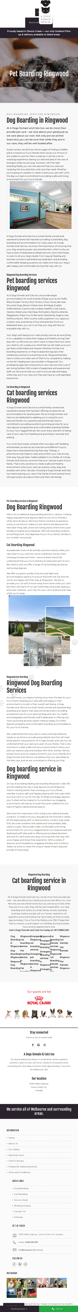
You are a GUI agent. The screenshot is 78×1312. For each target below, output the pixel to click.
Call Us (57, 1309)
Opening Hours (16, 1155)
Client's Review (16, 1161)
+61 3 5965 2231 (61, 930)
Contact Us (20, 1211)
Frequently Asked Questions (23, 1167)
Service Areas (32, 83)
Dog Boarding (21, 1188)
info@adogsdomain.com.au (30, 1250)
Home (12, 1138)
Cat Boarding (21, 1194)
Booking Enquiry (22, 1206)
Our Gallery (14, 1149)
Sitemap (18, 1217)
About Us (13, 1143)
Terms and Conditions (19, 1172)
